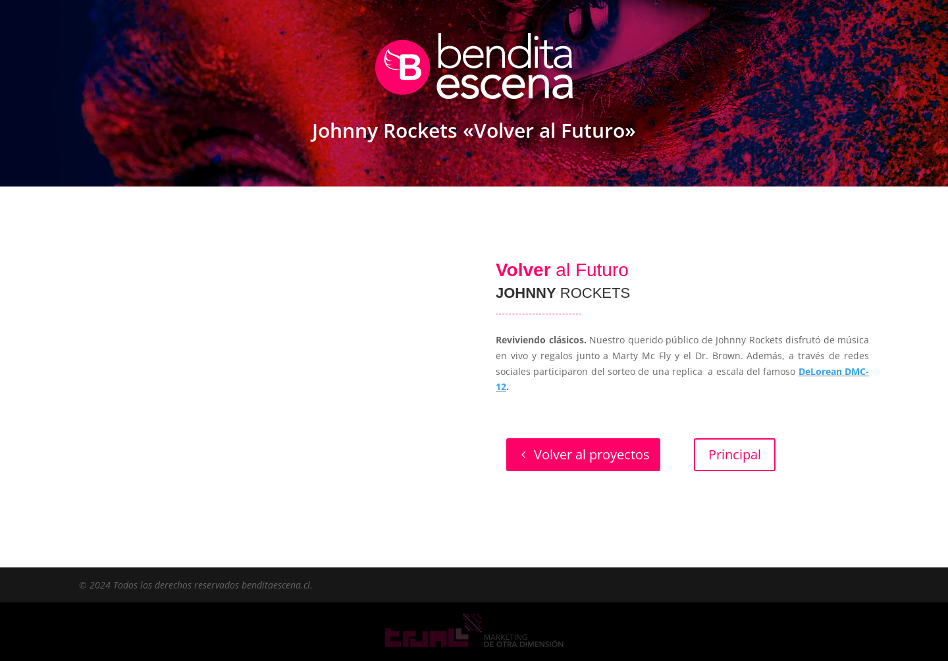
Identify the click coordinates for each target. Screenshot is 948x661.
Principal (734, 454)
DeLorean (820, 371)
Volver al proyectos (592, 454)
